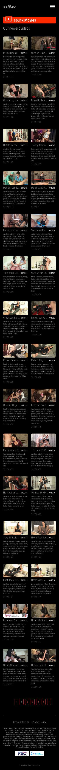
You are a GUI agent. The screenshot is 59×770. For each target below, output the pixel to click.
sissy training (45, 151)
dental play (10, 288)
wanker (21, 629)
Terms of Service (21, 722)
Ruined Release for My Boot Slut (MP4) (15, 360)
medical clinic (20, 194)
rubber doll (42, 678)
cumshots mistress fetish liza (16, 156)
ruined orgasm (20, 374)
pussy (22, 626)
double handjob (35, 114)
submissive (21, 671)
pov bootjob (14, 333)
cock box (5, 154)
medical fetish (21, 192)
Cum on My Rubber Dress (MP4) (15, 100)
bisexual (18, 459)
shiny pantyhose (44, 279)
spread (8, 636)
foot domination (7, 57)
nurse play (36, 584)
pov (10, 104)
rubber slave (6, 241)
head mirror (49, 593)
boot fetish (40, 196)
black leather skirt (13, 326)
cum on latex (19, 109)
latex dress (11, 109)
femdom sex (34, 156)
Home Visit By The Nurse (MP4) (43, 580)
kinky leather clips (50, 59)
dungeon (52, 64)
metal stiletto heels (40, 203)
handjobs (34, 57)
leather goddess (36, 109)
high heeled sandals (16, 551)
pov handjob (23, 104)
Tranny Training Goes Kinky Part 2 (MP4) (43, 145)
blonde (33, 104)
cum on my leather (46, 71)
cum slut (12, 463)
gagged (5, 674)
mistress (11, 674)
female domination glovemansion (13, 246)
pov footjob (52, 544)
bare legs (17, 541)
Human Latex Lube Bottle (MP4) (43, 665)
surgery (17, 203)
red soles (6, 158)
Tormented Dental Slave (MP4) (15, 272)
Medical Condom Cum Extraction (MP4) (15, 187)
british (5, 629)
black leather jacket (44, 636)
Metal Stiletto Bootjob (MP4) (43, 187)
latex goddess (20, 239)
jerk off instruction (8, 624)
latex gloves (12, 239)
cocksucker (10, 681)
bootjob (42, 199)
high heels (13, 149)
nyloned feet (11, 69)
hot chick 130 (13, 158)
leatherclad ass (20, 501)
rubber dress (13, 114)
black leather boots (49, 61)
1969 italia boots (8, 591)
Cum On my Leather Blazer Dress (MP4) (43, 272)
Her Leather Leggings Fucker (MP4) (15, 492)
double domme (16, 418)
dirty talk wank (19, 636)
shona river (50, 116)
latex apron (42, 241)
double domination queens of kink (17, 66)
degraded (9, 678)
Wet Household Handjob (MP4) (43, 230)
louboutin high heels (14, 154)
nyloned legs (19, 69)
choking (15, 671)
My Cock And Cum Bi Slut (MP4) (15, 450)
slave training (20, 454)
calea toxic (13, 71)
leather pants (16, 503)
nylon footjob (44, 544)
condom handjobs (17, 196)
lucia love (37, 71)
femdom (33, 364)
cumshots (16, 57)
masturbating (20, 631)
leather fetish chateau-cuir (39, 118)
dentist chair (42, 466)
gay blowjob (19, 461)
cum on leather (19, 506)
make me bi (11, 456)
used (4, 678)
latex (18, 104)
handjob (39, 496)
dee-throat (23, 681)
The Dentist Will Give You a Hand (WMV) (43, 450)
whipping (45, 192)
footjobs (52, 541)
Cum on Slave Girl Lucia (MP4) (43, 52)
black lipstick (40, 638)
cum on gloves (15, 243)
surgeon (22, 203)
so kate (45, 286)
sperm (13, 636)
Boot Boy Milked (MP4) (14, 580)
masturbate (11, 629)
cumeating (6, 463)
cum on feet (12, 544)
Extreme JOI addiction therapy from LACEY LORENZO (15, 620)
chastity (48, 156)
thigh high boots (21, 324)
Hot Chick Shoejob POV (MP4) (15, 145)
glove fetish (51, 104)
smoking (40, 624)
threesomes (46, 64)
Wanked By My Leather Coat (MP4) (43, 492)
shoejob (23, 151)
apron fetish (46, 243)
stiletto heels (42, 369)
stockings (40, 541)
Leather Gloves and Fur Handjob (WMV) (43, 405)
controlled (17, 681)
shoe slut (10, 548)
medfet (9, 196)
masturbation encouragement (11, 626)
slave (15, 674)
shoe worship (19, 544)
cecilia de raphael (36, 551)
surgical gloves (11, 284)
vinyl (48, 366)
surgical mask (21, 284)
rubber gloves (35, 241)
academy (5, 634)
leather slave (40, 106)
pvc (45, 366)
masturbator (12, 631)
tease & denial (19, 624)
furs (32, 416)
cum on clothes (12, 106)
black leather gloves (18, 371)
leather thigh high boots (10, 589)
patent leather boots (37, 371)
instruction (21, 634)
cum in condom (10, 203)
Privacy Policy (39, 722)
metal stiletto (14, 553)
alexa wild (34, 466)
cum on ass (51, 284)
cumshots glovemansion (43, 246)
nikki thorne (43, 116)
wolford (5, 69)
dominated (16, 678)
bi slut (17, 463)
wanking (5, 631)
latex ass (50, 678)
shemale (39, 676)
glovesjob (50, 111)
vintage (33, 59)
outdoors (33, 234)
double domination (17, 411)
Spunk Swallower (11, 665)
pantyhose (47, 541)
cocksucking (18, 456)
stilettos (5, 151)
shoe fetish (6, 149)
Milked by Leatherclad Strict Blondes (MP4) (43, 100)
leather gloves (51, 109)
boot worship (45, 194)
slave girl (39, 64)
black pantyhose (43, 546)
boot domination (36, 194)
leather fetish (40, 59)
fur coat (44, 421)
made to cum (21, 674)
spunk (17, 64)
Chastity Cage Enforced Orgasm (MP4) (15, 405)
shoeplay (19, 149)
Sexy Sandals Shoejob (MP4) (15, 537)
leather (51, 277)
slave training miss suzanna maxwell (14, 676)
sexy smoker (41, 634)
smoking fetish (49, 624)
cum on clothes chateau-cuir (43, 508)
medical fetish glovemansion (11, 286)
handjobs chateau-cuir (41, 288)
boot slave (12, 374)
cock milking (16, 151)
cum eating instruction (17, 59)
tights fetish (35, 546)
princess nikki (35, 116)
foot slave (12, 64)
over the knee (7, 586)
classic (33, 64)
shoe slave (20, 546)
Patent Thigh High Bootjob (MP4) (43, 360)
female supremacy (20, 409)
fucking (33, 149)
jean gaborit (20, 331)
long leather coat (45, 114)
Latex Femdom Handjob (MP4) (15, 230)
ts (46, 678)
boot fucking (23, 326)
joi (24, 624)
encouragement (13, 634)
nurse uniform (44, 584)
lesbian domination (49, 57)
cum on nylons (46, 551)
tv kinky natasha (36, 158)
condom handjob (16, 201)
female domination (36, 192)
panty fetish (39, 149)
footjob (44, 324)
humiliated (23, 678)
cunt (4, 636)
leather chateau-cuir (41, 69)
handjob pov (39, 243)
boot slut (5, 378)
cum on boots (49, 199)
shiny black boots (49, 374)
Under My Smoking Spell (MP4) (43, 620)
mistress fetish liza (14, 61)
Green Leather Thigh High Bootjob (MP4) (15, 317)
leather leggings (22, 496)
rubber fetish (13, 234)
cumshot (38, 324)
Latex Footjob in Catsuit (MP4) (43, 317)
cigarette (34, 629)
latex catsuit (39, 329)
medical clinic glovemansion (43, 463)
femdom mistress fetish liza (17, 376)
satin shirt (13, 331)
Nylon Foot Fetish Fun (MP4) (43, 537)
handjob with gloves (41, 66)
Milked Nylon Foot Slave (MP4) (15, 52)
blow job (5, 669)
